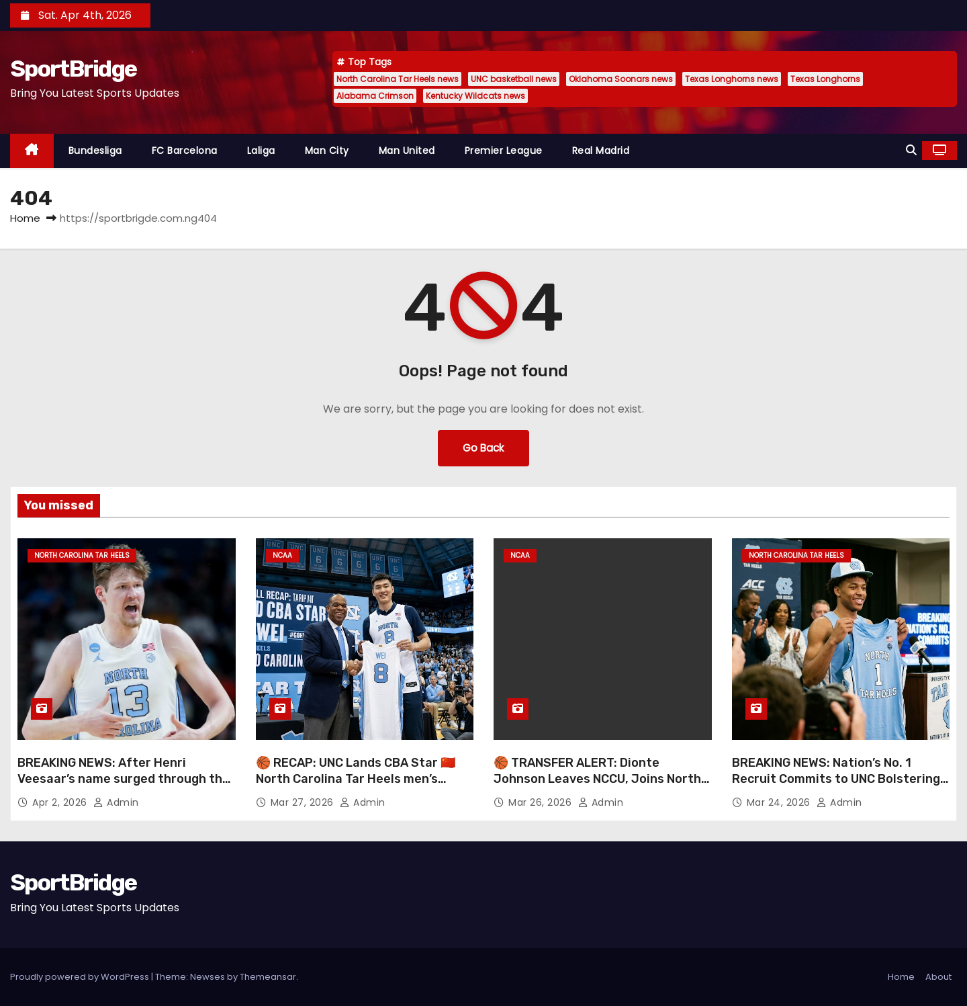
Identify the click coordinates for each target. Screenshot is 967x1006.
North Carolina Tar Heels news (397, 79)
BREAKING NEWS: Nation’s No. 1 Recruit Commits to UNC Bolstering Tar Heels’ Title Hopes (836, 778)
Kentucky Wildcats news (475, 95)
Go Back (483, 448)
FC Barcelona (185, 150)
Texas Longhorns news (731, 79)
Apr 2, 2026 (61, 802)
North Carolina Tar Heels (82, 555)
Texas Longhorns (825, 79)
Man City (327, 150)
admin (116, 802)
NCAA (282, 555)
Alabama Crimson (375, 95)
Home (25, 218)
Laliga (261, 150)
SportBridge (73, 69)
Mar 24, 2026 (780, 802)
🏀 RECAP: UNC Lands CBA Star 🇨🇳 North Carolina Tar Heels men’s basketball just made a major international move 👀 (355, 787)
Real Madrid (601, 150)
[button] (911, 150)
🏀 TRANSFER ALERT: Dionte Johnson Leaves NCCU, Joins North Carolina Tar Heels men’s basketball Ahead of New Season (599, 787)
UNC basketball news (514, 79)
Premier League (504, 150)
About (938, 976)
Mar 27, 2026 (304, 802)
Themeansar (268, 976)
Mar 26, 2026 (541, 802)
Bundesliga (95, 150)
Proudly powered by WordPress (80, 976)
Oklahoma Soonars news (621, 79)
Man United (407, 150)
